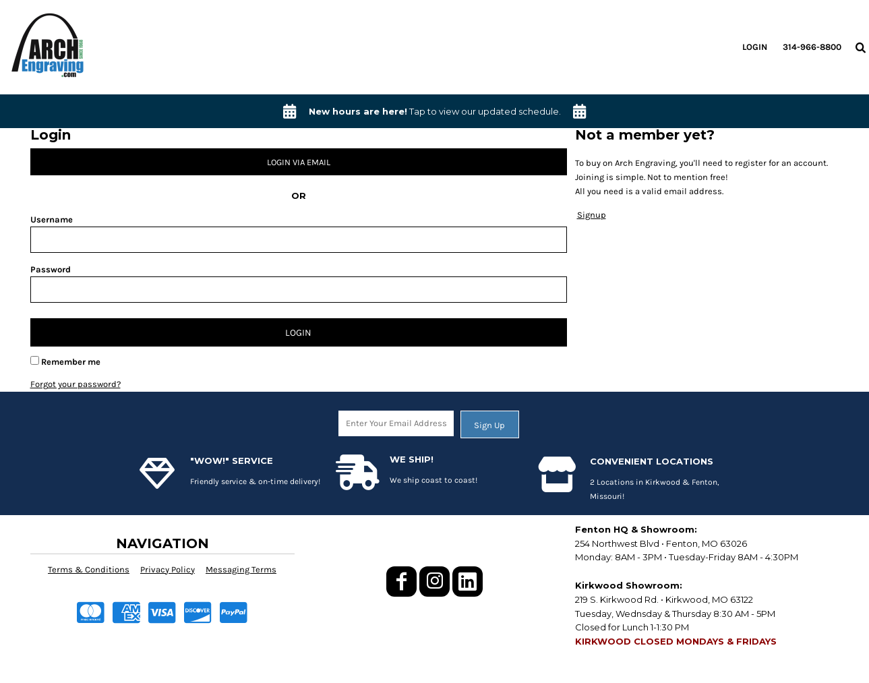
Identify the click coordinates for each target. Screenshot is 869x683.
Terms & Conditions (88, 569)
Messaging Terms (241, 569)
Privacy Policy (167, 569)
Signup (591, 215)
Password (50, 269)
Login (754, 47)
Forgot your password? (75, 384)
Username (51, 219)
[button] (860, 47)
